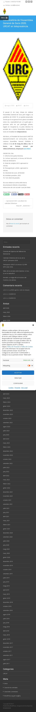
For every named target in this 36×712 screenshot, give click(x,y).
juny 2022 (6, 471)
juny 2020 (6, 545)
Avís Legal (24, 388)
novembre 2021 (8, 496)
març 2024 (6, 398)
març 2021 (6, 520)
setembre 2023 (7, 422)
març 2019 (6, 594)
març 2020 (6, 553)
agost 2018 (6, 614)
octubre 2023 (7, 418)
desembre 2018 (8, 602)
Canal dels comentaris (11, 692)
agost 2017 (6, 659)
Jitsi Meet (27, 149)
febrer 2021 (6, 525)
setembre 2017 (7, 655)
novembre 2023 (8, 414)
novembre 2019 (8, 565)
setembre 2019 (7, 574)
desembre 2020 (8, 533)
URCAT (20, 106)
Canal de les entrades (11, 687)
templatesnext (7, 708)
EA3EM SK (12, 294)
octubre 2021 (7, 500)
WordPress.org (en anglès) (12, 696)
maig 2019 (6, 586)
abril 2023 (6, 439)
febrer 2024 (6, 402)
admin (27, 106)
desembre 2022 (8, 451)
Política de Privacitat (13, 346)
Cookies (11, 388)
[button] (33, 325)
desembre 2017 (8, 643)
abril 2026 (6, 308)
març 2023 (6, 443)
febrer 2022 (6, 484)
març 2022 (6, 480)
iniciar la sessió (14, 223)
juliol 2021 (6, 508)
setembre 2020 (7, 537)
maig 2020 (6, 549)
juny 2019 (6, 582)
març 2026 (6, 312)
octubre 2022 (7, 459)
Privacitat (17, 388)
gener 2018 (6, 639)
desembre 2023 (8, 410)
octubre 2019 (7, 569)
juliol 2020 (6, 541)
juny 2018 (6, 623)
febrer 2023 (6, 447)
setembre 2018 (7, 610)
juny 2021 (6, 512)
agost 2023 (6, 427)
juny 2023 (6, 435)
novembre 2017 (8, 647)
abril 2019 (6, 590)
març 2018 (6, 635)
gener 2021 (6, 529)
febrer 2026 (6, 316)
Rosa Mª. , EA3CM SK (23, 206)
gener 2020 (6, 557)
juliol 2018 (6, 619)
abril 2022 (6, 476)
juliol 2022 (6, 467)
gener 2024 (6, 406)
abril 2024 (6, 394)
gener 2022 (6, 488)
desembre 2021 (8, 492)
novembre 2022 (8, 455)
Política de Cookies (27, 346)
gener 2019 (6, 598)
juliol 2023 (6, 431)
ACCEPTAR (18, 373)
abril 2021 (6, 516)
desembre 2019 (8, 561)
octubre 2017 (7, 651)
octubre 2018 (7, 606)
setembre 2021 (7, 504)
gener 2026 (6, 320)
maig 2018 (6, 627)
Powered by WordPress (9, 706)
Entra (5, 683)
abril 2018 (6, 631)
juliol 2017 (6, 663)
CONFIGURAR (18, 383)
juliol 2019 (6, 578)
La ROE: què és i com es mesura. (19, 290)
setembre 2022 (7, 463)
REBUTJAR (18, 378)
